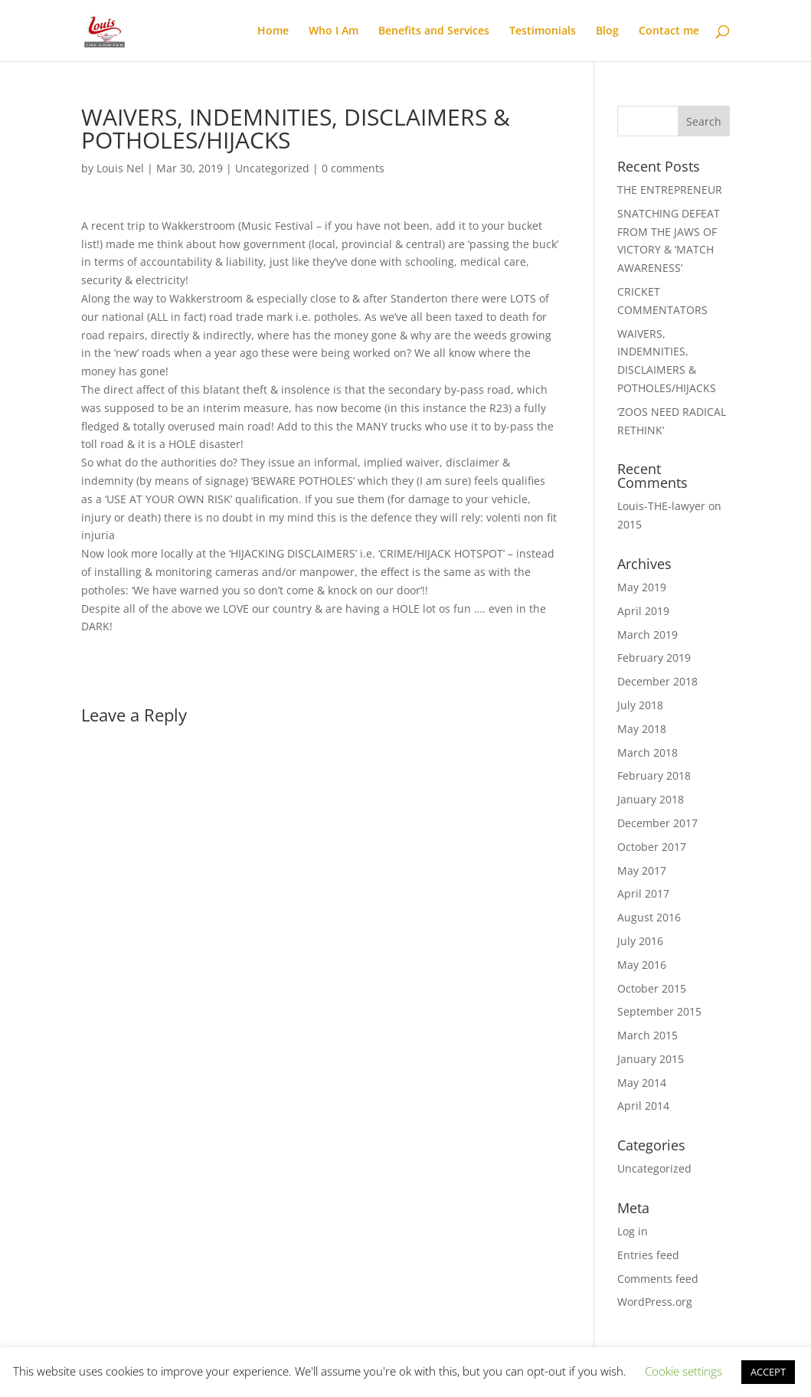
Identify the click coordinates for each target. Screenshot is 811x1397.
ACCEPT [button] (768, 1372)
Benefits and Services (433, 31)
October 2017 (651, 846)
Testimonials (542, 31)
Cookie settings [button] (683, 1371)
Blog (607, 31)
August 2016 (649, 917)
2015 (629, 524)
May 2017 (641, 870)
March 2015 (647, 1035)
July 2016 (640, 941)
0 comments (353, 168)
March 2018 (647, 752)
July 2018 (640, 705)
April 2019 (643, 611)
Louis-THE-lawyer (661, 506)
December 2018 (657, 681)
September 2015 (659, 1011)
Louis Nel (120, 168)
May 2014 (641, 1082)
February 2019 (654, 657)
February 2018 (654, 775)
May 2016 (641, 964)
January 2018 (650, 799)
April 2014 (643, 1105)
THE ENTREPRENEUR (669, 189)
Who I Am (333, 31)
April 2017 (643, 893)
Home (273, 31)
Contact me (669, 31)
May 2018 (641, 728)
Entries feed (648, 1255)
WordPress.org (654, 1301)
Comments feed (657, 1278)
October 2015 (651, 988)
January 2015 (650, 1059)
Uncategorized (272, 168)
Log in (632, 1231)
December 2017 (657, 823)
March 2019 (647, 634)
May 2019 (641, 587)
